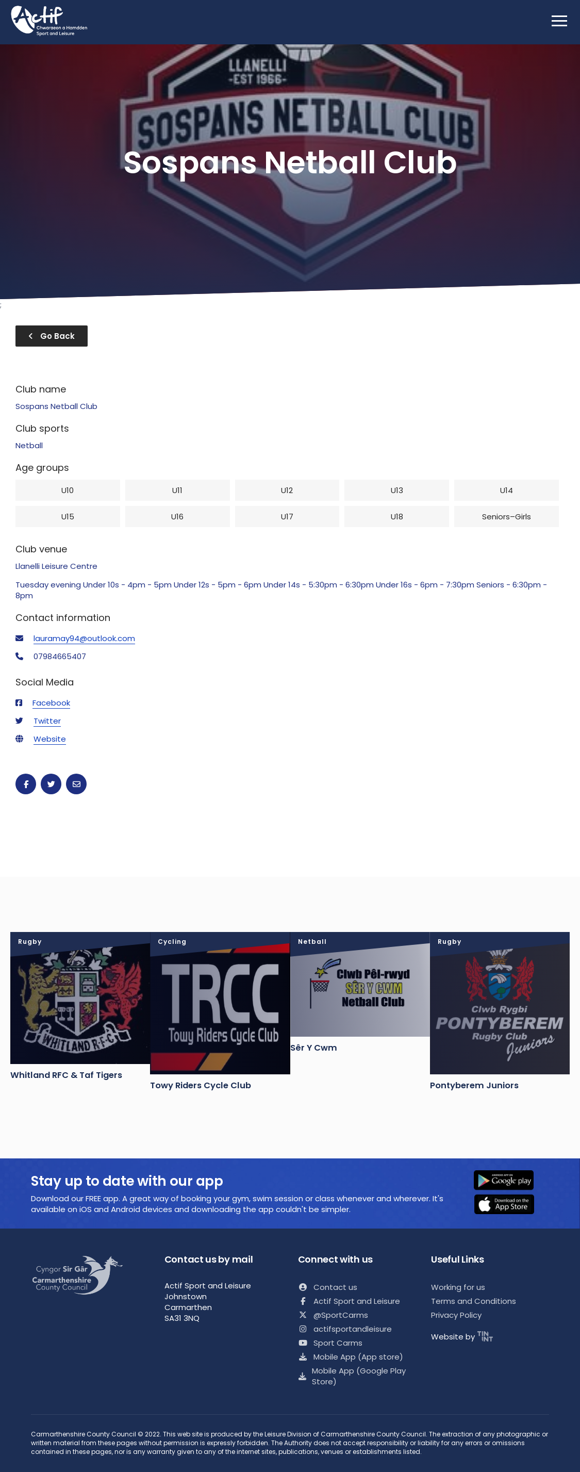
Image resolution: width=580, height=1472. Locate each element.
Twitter (47, 720)
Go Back (51, 336)
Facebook (51, 702)
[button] (510, 1181)
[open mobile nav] (559, 20)
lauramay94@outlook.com (84, 638)
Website (50, 738)
